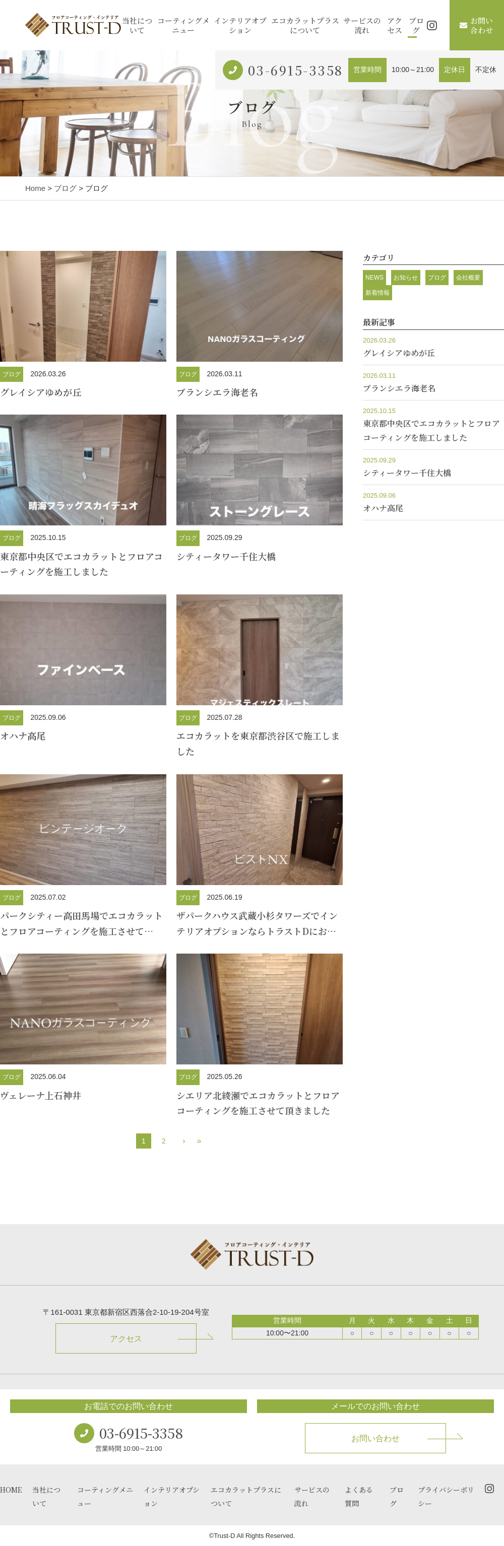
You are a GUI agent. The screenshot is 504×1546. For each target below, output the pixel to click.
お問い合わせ (476, 25)
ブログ (416, 25)
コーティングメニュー (183, 25)
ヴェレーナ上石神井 (40, 1095)
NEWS (374, 277)
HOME (11, 1490)
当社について (137, 25)
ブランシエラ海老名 (217, 391)
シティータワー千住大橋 (226, 556)
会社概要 (468, 277)
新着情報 (377, 292)
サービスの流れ (362, 25)
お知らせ (406, 277)
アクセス (394, 25)
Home (35, 188)
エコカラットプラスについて (305, 25)
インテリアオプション (240, 25)
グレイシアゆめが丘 (40, 391)
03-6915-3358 (295, 70)
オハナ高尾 (22, 735)
